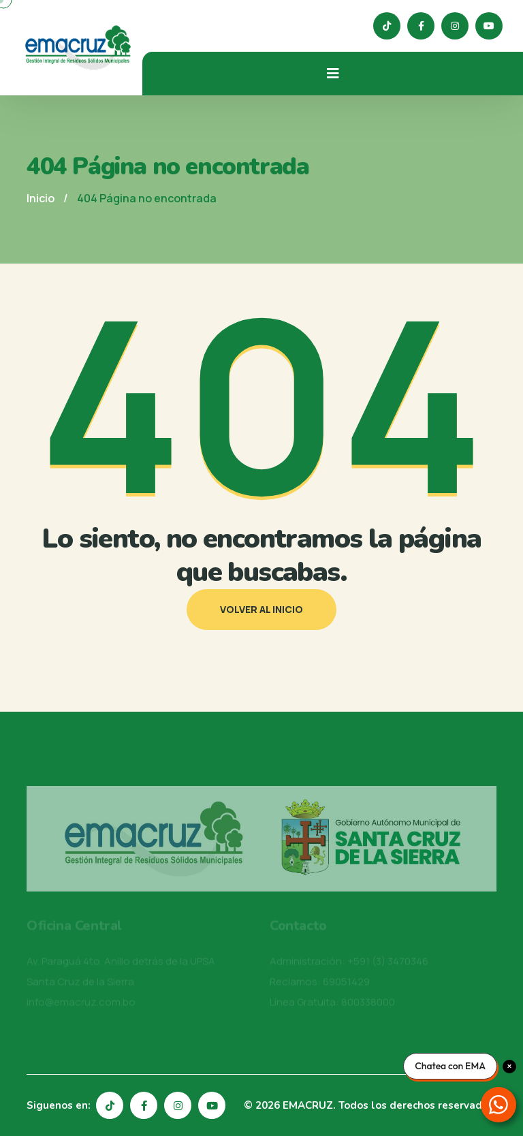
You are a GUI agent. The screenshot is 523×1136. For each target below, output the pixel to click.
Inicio (40, 198)
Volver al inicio (261, 609)
